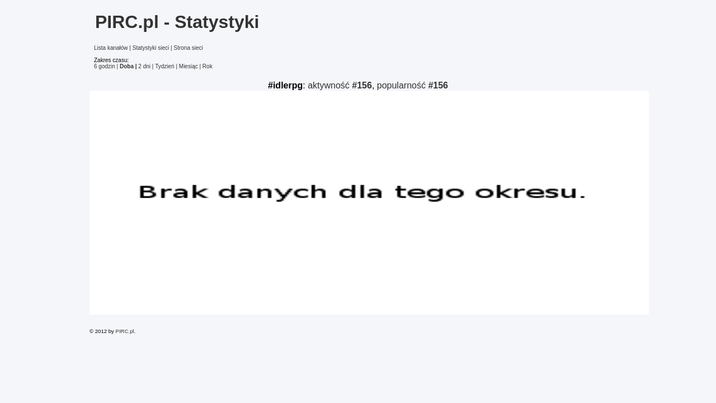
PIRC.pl (125, 331)
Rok (207, 66)
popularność (412, 85)
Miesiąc (188, 66)
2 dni (144, 66)
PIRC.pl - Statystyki (177, 22)
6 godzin (104, 66)
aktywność (340, 85)
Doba (127, 66)
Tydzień (164, 66)
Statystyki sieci (151, 48)
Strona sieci (187, 48)
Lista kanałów (111, 48)
